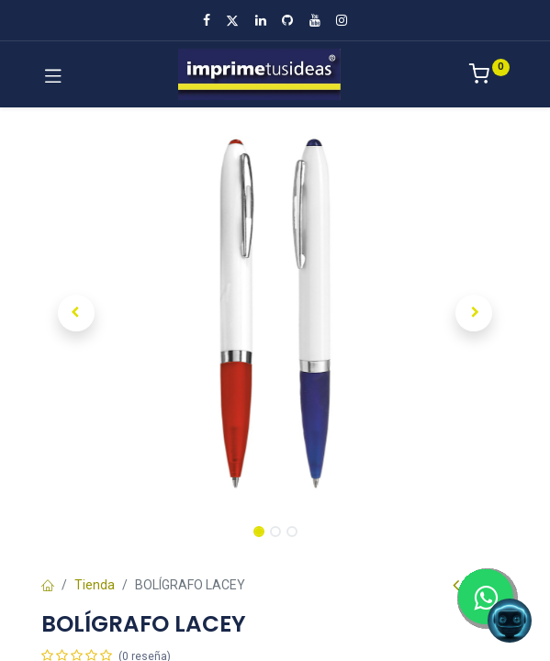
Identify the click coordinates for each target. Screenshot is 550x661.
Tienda (94, 584)
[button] (76, 313)
